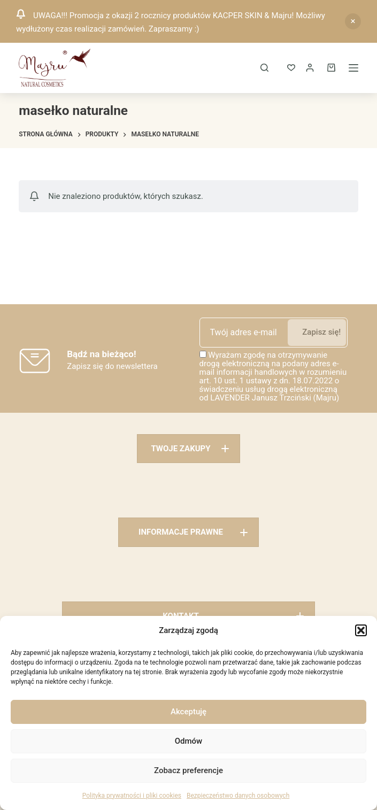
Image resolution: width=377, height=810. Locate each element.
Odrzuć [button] (353, 21)
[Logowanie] (310, 68)
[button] (361, 630)
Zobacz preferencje (188, 770)
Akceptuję (188, 711)
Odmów (189, 741)
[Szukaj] (264, 68)
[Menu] (353, 68)
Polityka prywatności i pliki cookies (131, 795)
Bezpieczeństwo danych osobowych (238, 795)
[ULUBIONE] (291, 68)
